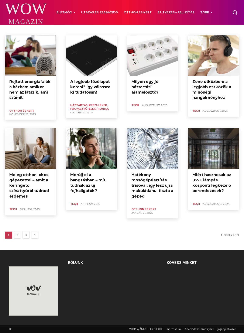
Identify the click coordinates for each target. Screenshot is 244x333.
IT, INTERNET (24, 30)
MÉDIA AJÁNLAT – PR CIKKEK (145, 329)
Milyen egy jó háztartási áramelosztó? (144, 87)
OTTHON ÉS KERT (21, 110)
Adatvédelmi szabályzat (199, 329)
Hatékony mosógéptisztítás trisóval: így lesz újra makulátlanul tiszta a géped (152, 185)
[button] (235, 12)
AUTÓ (9, 30)
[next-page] (34, 235)
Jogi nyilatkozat (226, 329)
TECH (135, 105)
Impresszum (173, 329)
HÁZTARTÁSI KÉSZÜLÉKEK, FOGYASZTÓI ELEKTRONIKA (89, 107)
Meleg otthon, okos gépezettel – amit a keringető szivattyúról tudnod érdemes (29, 185)
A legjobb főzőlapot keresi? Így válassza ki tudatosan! (90, 87)
